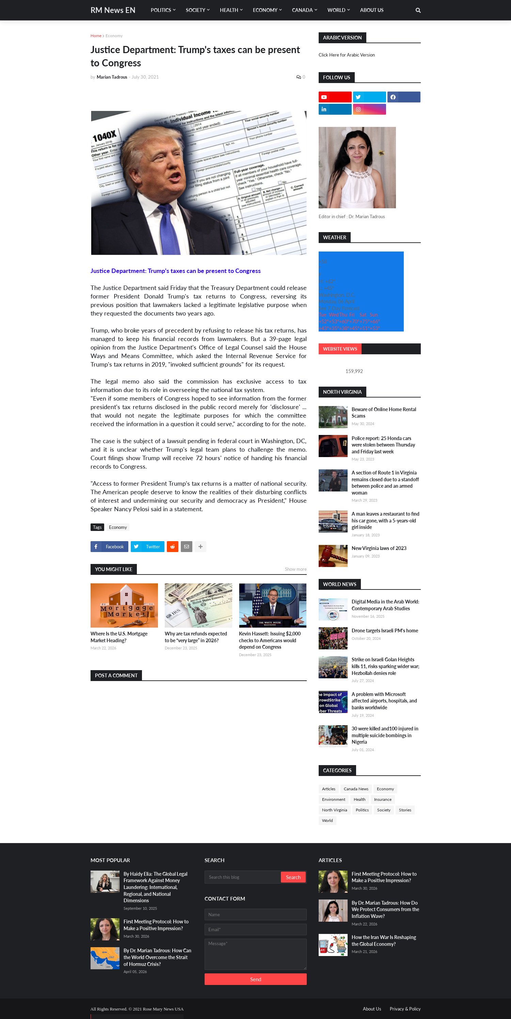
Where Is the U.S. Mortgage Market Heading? (119, 637)
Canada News (356, 788)
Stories (405, 809)
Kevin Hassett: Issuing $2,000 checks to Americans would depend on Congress (270, 640)
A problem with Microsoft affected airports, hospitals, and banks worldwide (384, 700)
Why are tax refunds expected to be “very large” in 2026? (196, 637)
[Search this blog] (243, 877)
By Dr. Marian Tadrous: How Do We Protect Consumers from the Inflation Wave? (385, 909)
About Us (372, 1009)
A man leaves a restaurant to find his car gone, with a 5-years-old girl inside (385, 520)
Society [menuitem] (195, 10)
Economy (114, 35)
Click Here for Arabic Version (347, 55)
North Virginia (334, 809)
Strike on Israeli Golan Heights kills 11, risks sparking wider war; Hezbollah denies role (385, 666)
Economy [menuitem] (265, 10)
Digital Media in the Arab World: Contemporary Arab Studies (385, 605)
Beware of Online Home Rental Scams (384, 412)
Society (383, 809)
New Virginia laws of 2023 (379, 548)
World (327, 820)
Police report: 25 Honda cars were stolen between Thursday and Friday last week (383, 444)
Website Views (340, 349)
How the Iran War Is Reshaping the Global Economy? (384, 940)
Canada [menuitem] (302, 10)
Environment (333, 799)
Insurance (383, 799)
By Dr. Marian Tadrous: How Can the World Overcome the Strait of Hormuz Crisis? (157, 957)
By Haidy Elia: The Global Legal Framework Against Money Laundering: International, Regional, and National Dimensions (155, 887)
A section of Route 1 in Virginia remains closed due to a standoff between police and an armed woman (385, 483)
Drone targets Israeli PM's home (385, 630)
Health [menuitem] (229, 10)
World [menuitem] (337, 10)
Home (96, 35)
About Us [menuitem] (372, 10)
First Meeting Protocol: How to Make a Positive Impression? (156, 925)
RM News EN (113, 10)
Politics (362, 809)
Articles (328, 788)
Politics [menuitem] (161, 10)
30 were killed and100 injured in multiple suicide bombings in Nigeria (385, 735)
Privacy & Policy (405, 1009)
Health (360, 799)
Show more (296, 569)
